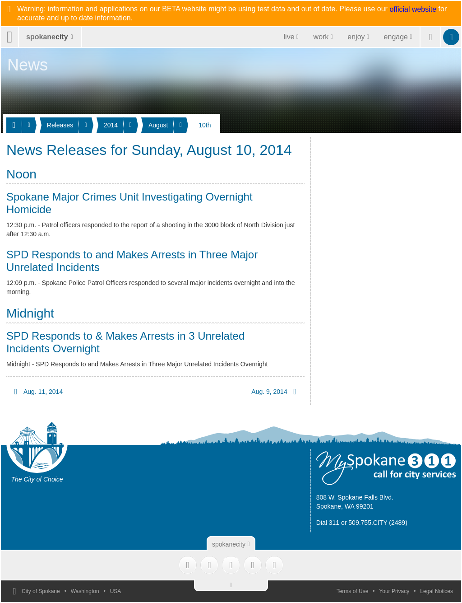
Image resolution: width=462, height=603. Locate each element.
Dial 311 (327, 522)
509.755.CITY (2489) (377, 522)
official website (412, 9)
